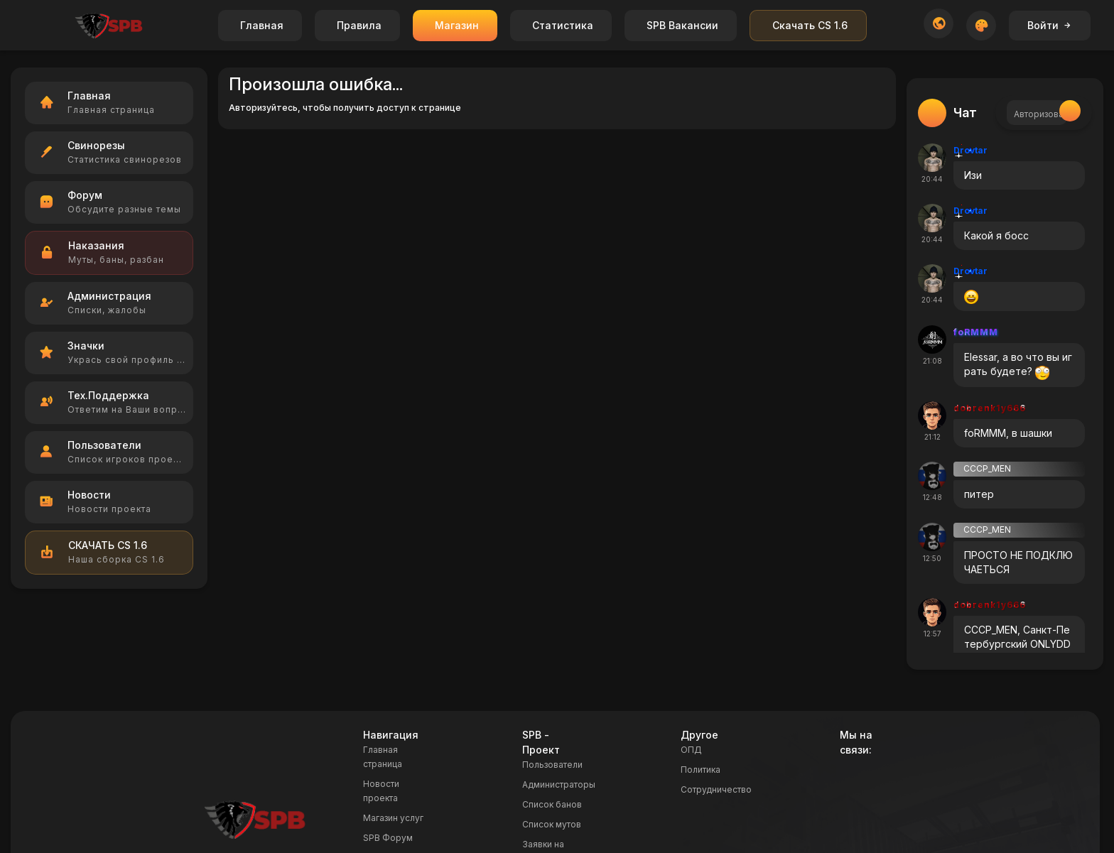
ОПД (691, 749)
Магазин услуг (393, 818)
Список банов (552, 804)
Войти (1049, 25)
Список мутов (551, 824)
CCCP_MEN (987, 468)
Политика (700, 769)
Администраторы (558, 784)
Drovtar (970, 150)
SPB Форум (388, 837)
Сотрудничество (716, 789)
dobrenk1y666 (989, 408)
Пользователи (552, 764)
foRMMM (975, 332)
